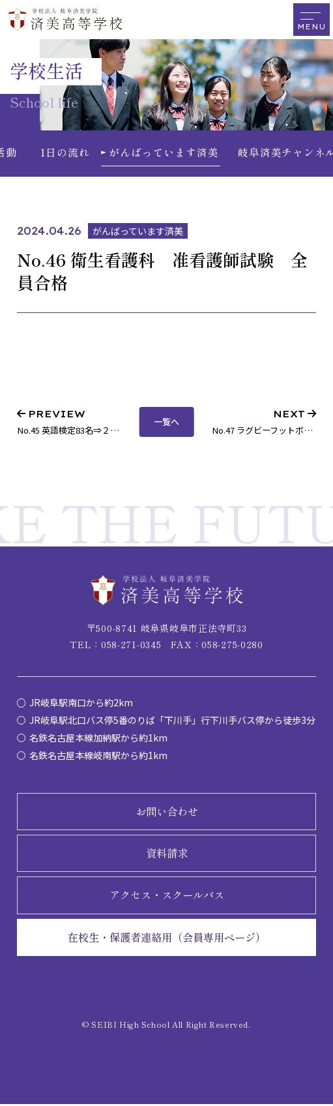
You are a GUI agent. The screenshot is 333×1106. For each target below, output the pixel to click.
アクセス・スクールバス (166, 896)
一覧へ (166, 423)
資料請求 (167, 855)
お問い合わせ (167, 813)
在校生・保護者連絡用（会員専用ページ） (167, 939)
